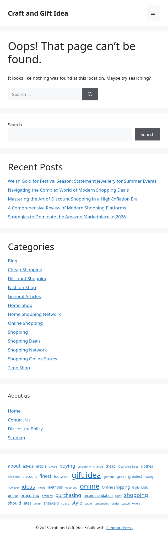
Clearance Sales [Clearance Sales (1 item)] (128, 466)
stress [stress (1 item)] (65, 503)
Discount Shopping (27, 278)
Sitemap (16, 438)
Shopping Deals (24, 341)
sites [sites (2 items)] (27, 503)
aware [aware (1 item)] (53, 466)
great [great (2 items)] (121, 476)
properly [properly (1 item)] (47, 496)
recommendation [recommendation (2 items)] (98, 495)
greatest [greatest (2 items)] (135, 476)
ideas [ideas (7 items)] (28, 486)
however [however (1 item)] (13, 487)
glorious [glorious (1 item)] (109, 477)
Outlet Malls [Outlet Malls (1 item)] (140, 487)
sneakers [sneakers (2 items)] (51, 503)
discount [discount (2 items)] (30, 476)
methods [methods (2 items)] (55, 487)
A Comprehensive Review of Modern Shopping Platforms (67, 208)
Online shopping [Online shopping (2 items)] (116, 487)
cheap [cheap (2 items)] (110, 466)
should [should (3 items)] (14, 503)
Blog (12, 261)
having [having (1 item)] (149, 477)
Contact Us (19, 420)
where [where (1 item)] (136, 503)
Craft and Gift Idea (38, 13)
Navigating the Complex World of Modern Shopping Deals (68, 190)
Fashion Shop (22, 287)
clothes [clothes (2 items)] (147, 466)
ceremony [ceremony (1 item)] (84, 466)
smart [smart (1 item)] (37, 503)
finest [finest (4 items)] (45, 476)
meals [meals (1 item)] (41, 487)
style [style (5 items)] (77, 502)
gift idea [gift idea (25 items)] (86, 475)
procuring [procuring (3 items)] (29, 495)
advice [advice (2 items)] (28, 466)
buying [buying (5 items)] (67, 465)
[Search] (90, 94)
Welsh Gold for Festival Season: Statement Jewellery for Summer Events (82, 181)
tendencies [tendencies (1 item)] (102, 503)
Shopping (18, 332)
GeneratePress (119, 527)
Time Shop (19, 368)
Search (15, 125)
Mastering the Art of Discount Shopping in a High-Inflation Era (73, 199)
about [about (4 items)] (14, 466)
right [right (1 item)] (118, 496)
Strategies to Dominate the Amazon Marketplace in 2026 (67, 217)
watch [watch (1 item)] (126, 503)
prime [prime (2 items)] (13, 495)
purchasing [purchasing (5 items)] (68, 495)
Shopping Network (27, 350)
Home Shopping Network (34, 314)
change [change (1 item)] (98, 466)
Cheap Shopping (25, 270)
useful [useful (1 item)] (115, 503)
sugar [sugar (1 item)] (88, 503)
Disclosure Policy (25, 429)
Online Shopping (25, 323)
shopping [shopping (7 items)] (136, 495)
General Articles (24, 296)
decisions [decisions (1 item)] (14, 477)
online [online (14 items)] (89, 485)
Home (14, 411)
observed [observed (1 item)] (71, 487)
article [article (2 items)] (41, 466)
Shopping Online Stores (32, 359)
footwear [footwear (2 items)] (61, 476)
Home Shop (20, 305)
